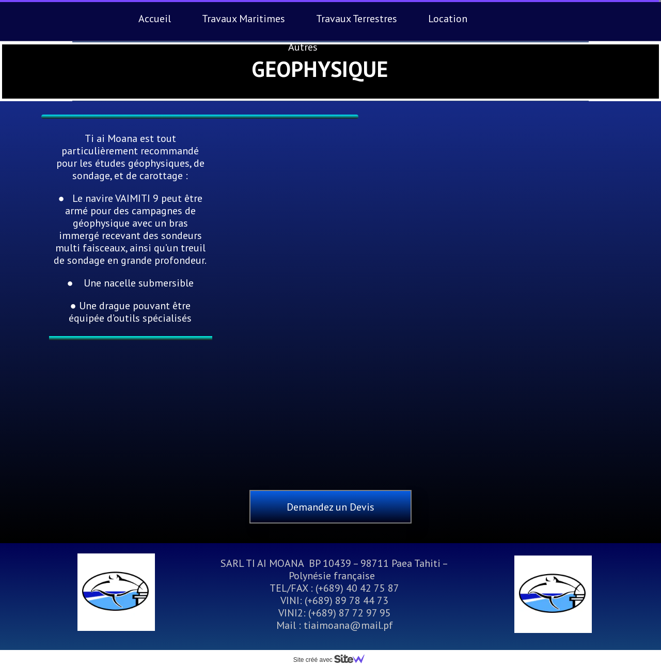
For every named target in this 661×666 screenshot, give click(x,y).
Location (447, 18)
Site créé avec (333, 659)
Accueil (154, 18)
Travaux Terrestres (356, 18)
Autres (303, 47)
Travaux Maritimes (243, 18)
